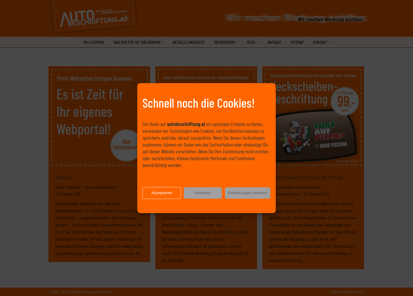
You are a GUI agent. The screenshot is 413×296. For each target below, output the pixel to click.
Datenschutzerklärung (209, 206)
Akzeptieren (161, 194)
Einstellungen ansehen (248, 194)
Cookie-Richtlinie (186, 206)
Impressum (229, 206)
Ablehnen (202, 194)
